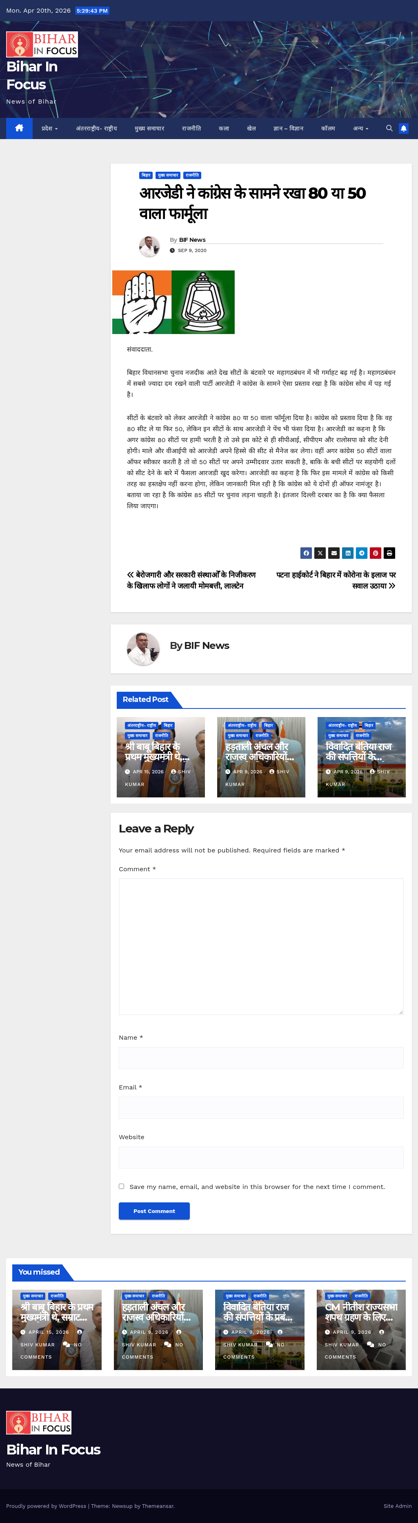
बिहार (146, 175)
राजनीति (191, 128)
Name (131, 1037)
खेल (251, 128)
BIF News (192, 240)
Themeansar (157, 1506)
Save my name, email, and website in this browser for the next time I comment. (257, 1187)
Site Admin (398, 1506)
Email (130, 1087)
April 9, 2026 (150, 1332)
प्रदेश (48, 128)
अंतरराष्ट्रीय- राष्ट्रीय (96, 128)
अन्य (359, 128)
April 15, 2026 (50, 1332)
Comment (137, 869)
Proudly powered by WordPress (47, 1506)
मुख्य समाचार (149, 128)
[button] (389, 128)
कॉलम (328, 128)
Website (132, 1137)
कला (224, 128)
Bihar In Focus (53, 1449)
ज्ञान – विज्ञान (288, 128)
